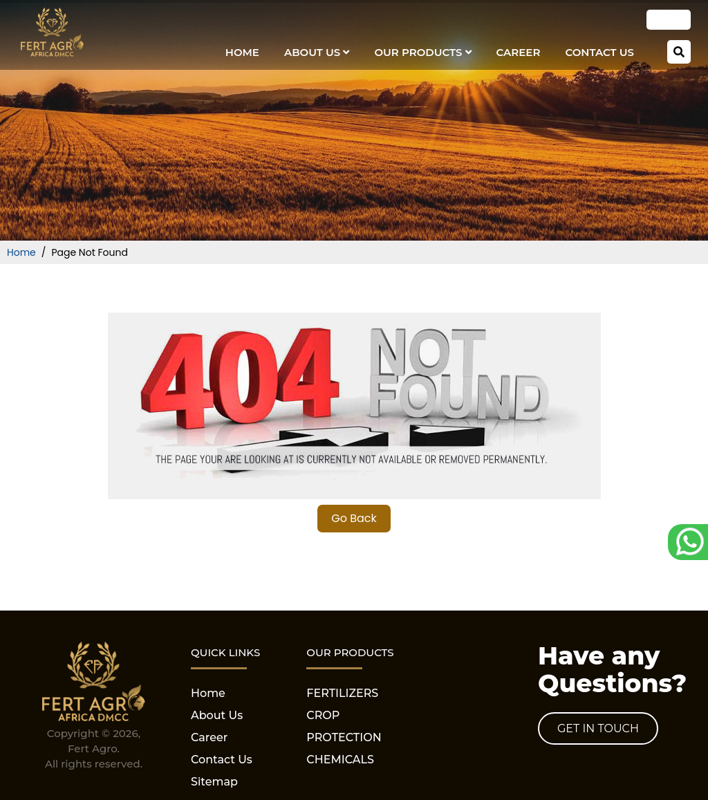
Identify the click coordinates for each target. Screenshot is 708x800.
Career (518, 52)
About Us (317, 52)
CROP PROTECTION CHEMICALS (343, 737)
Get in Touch (598, 728)
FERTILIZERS (342, 693)
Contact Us (599, 52)
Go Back (354, 518)
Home (242, 52)
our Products (422, 52)
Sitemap (214, 781)
